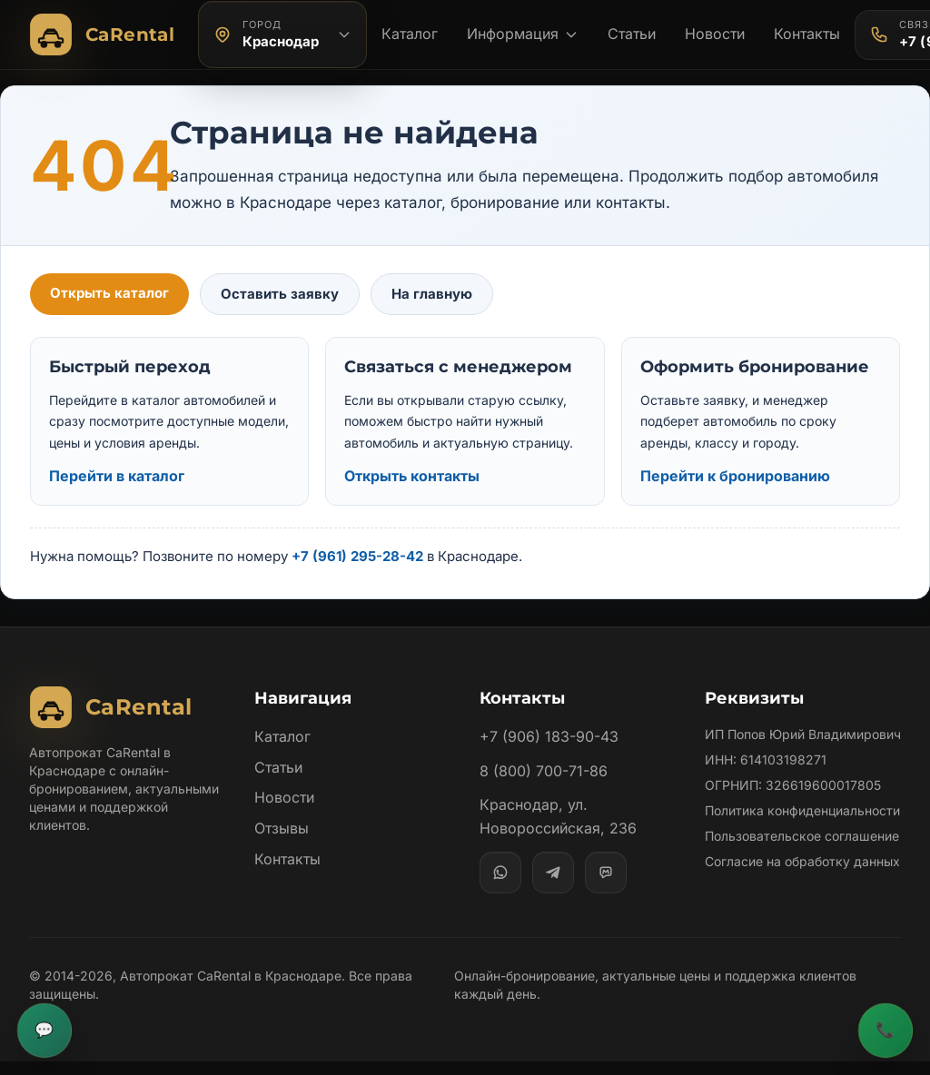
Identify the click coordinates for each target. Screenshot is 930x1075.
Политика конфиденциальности (771, 837)
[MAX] (606, 872)
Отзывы (281, 828)
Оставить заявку (275, 293)
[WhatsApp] (500, 872)
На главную (426, 293)
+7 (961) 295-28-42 (357, 556)
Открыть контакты (412, 476)
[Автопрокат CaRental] (106, 34)
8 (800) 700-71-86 (543, 771)
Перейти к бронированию (734, 476)
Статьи (632, 34)
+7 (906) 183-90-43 (548, 736)
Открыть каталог (108, 292)
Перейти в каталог (116, 476)
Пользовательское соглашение (802, 872)
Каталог (409, 34)
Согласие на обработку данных (803, 897)
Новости (716, 34)
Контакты (809, 34)
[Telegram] (553, 872)
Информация (523, 34)
